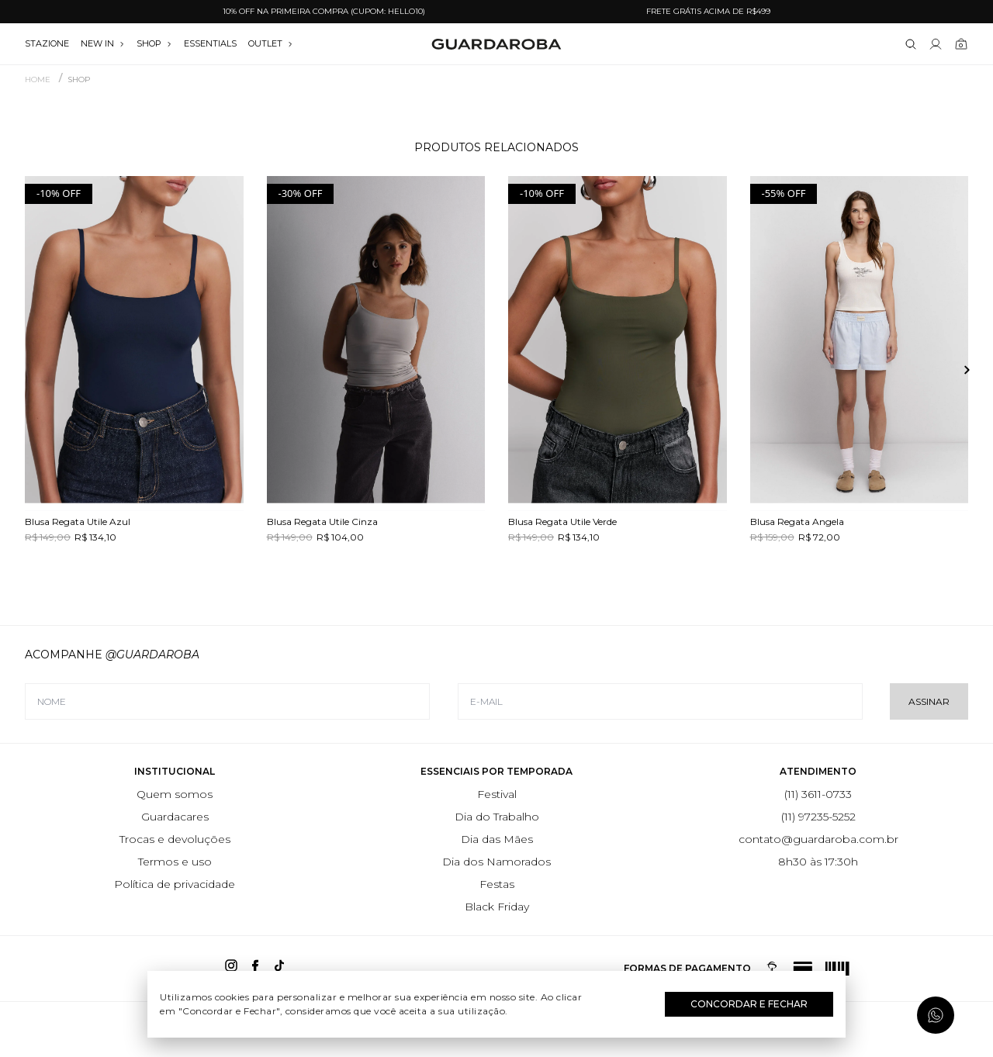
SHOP (154, 43)
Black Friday (497, 906)
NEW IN (103, 43)
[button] (960, 370)
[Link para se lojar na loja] (936, 44)
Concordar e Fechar (749, 1004)
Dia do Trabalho (497, 816)
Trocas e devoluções (174, 839)
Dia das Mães (497, 839)
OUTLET (270, 43)
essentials (210, 43)
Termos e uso (175, 861)
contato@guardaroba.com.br (818, 839)
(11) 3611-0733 (818, 794)
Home (37, 80)
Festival (497, 794)
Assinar (929, 701)
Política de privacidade (174, 884)
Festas (496, 884)
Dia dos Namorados (496, 861)
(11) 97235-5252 (818, 816)
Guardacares (175, 816)
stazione (47, 43)
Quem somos (175, 794)
